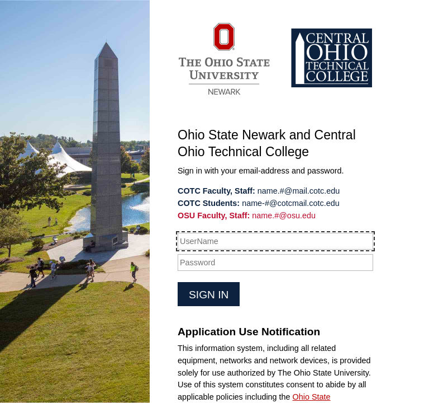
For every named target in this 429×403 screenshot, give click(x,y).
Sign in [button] (208, 295)
